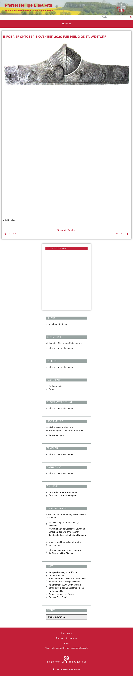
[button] (66, 23)
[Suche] (131, 17)
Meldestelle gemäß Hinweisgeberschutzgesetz (66, 648)
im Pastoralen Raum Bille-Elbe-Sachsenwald (29, 10)
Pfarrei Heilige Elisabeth (28, 5)
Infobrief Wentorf (68, 230)
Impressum (66, 633)
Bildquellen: (10, 220)
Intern (66, 643)
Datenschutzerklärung (66, 638)
